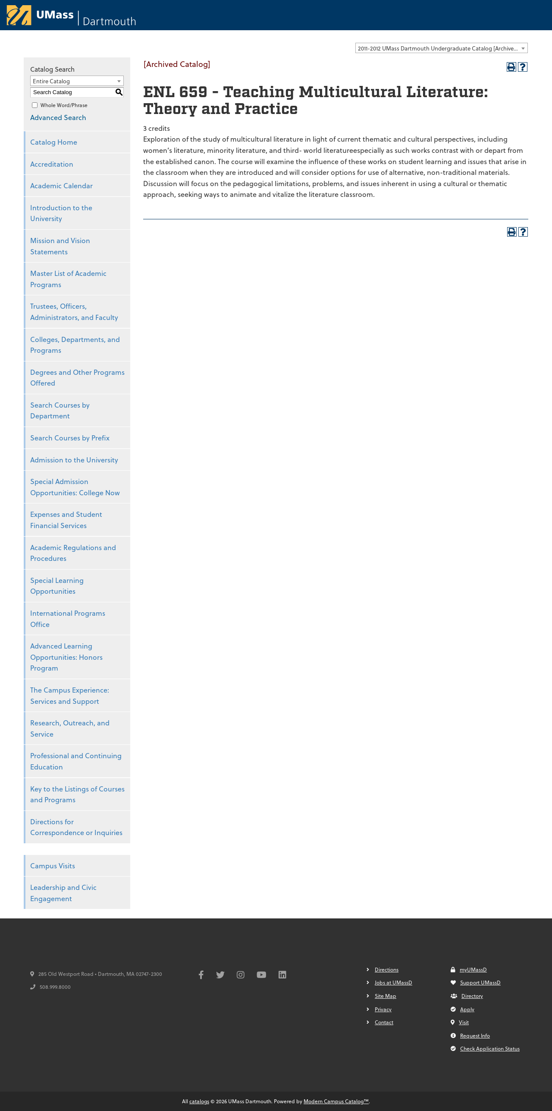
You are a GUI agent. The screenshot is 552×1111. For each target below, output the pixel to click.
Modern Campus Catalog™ (336, 1101)
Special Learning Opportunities (57, 585)
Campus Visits (52, 865)
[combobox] (441, 48)
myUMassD (469, 969)
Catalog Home (53, 142)
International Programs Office (67, 618)
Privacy (383, 1009)
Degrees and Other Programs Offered (77, 377)
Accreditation (51, 164)
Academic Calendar (61, 185)
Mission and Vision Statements (60, 245)
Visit (460, 1022)
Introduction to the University (61, 213)
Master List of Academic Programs (68, 278)
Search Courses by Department (60, 410)
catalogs (199, 1101)
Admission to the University (74, 460)
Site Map (385, 996)
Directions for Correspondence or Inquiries (76, 827)
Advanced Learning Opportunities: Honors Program (66, 657)
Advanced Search (58, 117)
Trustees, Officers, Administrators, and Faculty (74, 311)
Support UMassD (476, 982)
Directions (386, 969)
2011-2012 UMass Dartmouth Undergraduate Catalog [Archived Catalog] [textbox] (442, 48)
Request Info (470, 1035)
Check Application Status (485, 1048)
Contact (384, 1022)
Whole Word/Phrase (64, 105)
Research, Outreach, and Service (70, 728)
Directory (467, 996)
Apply (462, 1009)
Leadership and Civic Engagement (63, 892)
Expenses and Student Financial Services (66, 519)
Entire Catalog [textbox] (51, 81)
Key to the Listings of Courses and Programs (77, 794)
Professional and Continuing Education (76, 761)
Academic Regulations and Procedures (73, 552)
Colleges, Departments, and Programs (75, 344)
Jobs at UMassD (393, 982)
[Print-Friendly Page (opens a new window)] (511, 67)
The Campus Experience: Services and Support (69, 695)
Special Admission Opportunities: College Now (75, 486)
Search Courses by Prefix (70, 438)
